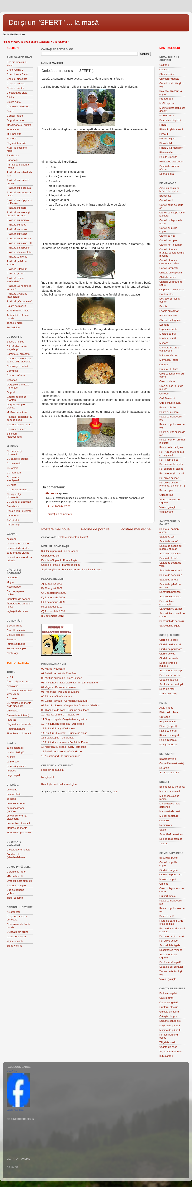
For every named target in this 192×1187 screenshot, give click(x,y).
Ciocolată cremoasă (18, 849)
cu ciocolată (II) (15, 752)
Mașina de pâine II (169, 1030)
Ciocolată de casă (17, 92)
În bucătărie (166, 1055)
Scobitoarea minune (170, 949)
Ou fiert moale (167, 896)
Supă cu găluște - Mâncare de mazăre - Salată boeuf (71, 569)
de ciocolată (14, 794)
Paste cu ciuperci (169, 412)
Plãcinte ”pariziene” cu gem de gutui (19, 418)
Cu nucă (11, 484)
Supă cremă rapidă (170, 962)
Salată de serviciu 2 (170, 575)
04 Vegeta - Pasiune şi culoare (58, 687)
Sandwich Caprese (170, 596)
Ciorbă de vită (167, 653)
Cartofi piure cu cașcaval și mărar (169, 262)
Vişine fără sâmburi (170, 1051)
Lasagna (164, 324)
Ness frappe (14, 586)
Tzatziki (163, 843)
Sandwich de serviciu (171, 621)
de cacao (12, 789)
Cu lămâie (12, 468)
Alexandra (51, 493)
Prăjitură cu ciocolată (19, 187)
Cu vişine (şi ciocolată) (14, 496)
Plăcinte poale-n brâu (19, 424)
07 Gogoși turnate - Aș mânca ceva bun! (64, 700)
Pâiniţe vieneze (168, 744)
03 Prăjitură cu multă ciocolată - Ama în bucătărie (69, 682)
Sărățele (164, 767)
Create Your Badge (16, 1110)
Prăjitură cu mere (16, 207)
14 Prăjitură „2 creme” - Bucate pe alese (64, 733)
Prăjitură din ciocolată (19, 252)
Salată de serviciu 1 (170, 570)
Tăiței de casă (167, 1042)
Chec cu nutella (16, 83)
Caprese (164, 69)
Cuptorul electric (168, 1007)
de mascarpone (16, 803)
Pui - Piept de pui (169, 459)
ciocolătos (12, 686)
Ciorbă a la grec (168, 639)
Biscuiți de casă (16, 630)
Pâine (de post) (168, 726)
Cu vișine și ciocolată (19, 501)
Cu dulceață (14, 463)
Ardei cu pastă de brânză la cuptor (169, 190)
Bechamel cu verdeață (172, 786)
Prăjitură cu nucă (16, 224)
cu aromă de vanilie (18, 552)
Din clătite (12, 710)
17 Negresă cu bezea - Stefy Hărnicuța (63, 746)
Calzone (164, 64)
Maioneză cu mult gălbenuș (169, 805)
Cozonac (12, 380)
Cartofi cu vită (167, 235)
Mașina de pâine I (169, 1025)
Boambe (11, 639)
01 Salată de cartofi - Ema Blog (59, 673)
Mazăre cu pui (167, 333)
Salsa (162, 829)
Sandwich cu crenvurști (166, 603)
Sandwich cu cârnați (171, 608)
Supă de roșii (167, 688)
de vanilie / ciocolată (18, 823)
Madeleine (13, 129)
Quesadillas (166, 494)
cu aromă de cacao (18, 543)
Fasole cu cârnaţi (169, 311)
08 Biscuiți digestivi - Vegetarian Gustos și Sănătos (70, 705)
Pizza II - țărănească (171, 129)
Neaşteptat (47, 777)
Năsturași (12, 653)
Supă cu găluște (168, 679)
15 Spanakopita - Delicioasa (57, 737)
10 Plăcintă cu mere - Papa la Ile (60, 714)
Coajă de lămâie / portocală (17, 918)
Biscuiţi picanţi (167, 758)
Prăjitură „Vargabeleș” (19, 301)
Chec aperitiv (167, 74)
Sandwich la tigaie (169, 625)
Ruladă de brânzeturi (171, 161)
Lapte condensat (16, 936)
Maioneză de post (169, 811)
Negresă (12, 138)
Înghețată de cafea (17, 611)
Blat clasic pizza (168, 712)
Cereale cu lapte (16, 871)
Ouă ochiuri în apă (169, 402)
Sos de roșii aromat (170, 838)
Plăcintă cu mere (16, 429)
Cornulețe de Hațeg (18, 106)
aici (115, 791)
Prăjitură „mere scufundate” (15, 280)
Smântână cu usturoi (171, 834)
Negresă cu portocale (19, 724)
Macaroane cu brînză (19, 124)
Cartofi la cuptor (168, 240)
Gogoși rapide (15, 115)
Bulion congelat (168, 993)
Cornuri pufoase (16, 375)
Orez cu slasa (167, 381)
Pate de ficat (166, 115)
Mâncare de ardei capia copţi (169, 349)
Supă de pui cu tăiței (171, 684)
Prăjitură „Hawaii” (17, 269)
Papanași (12, 160)
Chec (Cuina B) (15, 69)
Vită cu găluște (167, 507)
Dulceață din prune (17, 931)
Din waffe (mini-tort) (18, 715)
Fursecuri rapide (16, 643)
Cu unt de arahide (17, 489)
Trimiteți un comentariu (59, 514)
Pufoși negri (13, 524)
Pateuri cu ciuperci (170, 120)
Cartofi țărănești (168, 268)
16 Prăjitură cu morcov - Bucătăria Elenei (64, 742)
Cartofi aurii (166, 200)
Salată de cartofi (168, 541)
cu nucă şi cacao (16, 766)
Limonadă (12, 577)
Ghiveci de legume (170, 320)
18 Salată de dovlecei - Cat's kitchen (62, 751)
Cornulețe (12, 370)
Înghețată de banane (19, 599)
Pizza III (164, 134)
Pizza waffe (166, 152)
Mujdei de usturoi (169, 815)
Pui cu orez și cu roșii (171, 473)
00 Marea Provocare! (53, 668)
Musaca (163, 343)
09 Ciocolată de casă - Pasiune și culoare (65, 710)
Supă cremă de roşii (170, 670)
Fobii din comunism (52, 769)
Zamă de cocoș (168, 693)
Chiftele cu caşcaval (170, 272)
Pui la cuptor (166, 490)
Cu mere (12, 698)
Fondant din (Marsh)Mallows (16, 856)
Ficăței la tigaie (168, 315)
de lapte (11, 798)
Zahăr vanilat (14, 945)
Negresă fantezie (16, 143)
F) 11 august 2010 (51, 606)
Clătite (10, 97)
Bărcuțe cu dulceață (18, 353)
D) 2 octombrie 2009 (53, 597)
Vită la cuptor (167, 511)
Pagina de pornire (95, 529)
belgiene (12, 539)
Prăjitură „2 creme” (17, 256)
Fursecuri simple (16, 648)
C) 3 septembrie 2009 (53, 592)
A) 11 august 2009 (51, 583)
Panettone (13, 515)
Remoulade (166, 825)
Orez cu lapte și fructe (19, 880)
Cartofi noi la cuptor (170, 244)
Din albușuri (13, 506)
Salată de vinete (168, 579)
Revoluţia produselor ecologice (59, 784)
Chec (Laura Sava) (17, 74)
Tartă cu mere (15, 322)
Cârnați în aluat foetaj (171, 763)
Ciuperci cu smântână (172, 289)
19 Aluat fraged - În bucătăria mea (60, 756)
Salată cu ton (167, 536)
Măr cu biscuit (15, 876)
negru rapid (13, 775)
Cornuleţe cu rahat (17, 366)
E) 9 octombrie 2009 (53, 602)
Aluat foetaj (13, 911)
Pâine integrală (168, 739)
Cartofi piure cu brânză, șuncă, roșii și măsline (172, 252)
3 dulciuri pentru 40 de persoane (60, 551)
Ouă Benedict (167, 398)
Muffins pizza (167, 103)
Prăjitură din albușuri (18, 247)
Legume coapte (168, 329)
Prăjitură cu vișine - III (19, 243)
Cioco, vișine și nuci (18, 681)
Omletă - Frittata (168, 369)
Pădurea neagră (16, 728)
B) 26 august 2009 (51, 588)
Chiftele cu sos (167, 277)
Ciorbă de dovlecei (170, 644)
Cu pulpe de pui (50, 555)
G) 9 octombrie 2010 (53, 611)
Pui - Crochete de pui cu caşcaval (171, 453)
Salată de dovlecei (169, 553)
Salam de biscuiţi (16, 306)
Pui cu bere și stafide (171, 468)
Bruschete (165, 195)
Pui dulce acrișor (169, 478)
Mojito (10, 582)
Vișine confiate (15, 941)
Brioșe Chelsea (15, 341)
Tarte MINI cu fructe (18, 310)
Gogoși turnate (15, 120)
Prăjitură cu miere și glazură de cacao (18, 214)
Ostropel (164, 393)
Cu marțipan (14, 472)
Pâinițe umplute (168, 157)
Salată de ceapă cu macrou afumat (170, 547)
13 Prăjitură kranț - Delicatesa (58, 728)
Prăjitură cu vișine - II (19, 238)
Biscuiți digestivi (16, 634)
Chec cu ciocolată (17, 78)
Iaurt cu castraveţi (169, 791)
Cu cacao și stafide (18, 458)
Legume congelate (170, 1020)
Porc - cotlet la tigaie (171, 447)
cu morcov (13, 761)
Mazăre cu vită (167, 338)
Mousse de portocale (19, 832)
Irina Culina (12, 1071)
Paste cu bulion (168, 407)
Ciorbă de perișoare (170, 649)
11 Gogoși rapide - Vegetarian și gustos (64, 719)
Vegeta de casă (168, 1046)
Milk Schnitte (14, 134)
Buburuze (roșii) (168, 857)
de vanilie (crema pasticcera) (16, 817)
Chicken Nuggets (169, 78)
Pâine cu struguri (169, 735)
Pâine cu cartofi (168, 730)
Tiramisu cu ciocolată (19, 733)
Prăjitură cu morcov (18, 220)
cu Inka (11, 757)
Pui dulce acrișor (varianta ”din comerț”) (172, 484)
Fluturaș (11, 719)
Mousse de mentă (17, 827)
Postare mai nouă (55, 529)
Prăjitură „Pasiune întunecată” (17, 295)
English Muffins (168, 721)
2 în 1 (10, 676)
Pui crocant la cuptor (171, 464)
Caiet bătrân (166, 997)
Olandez (164, 820)
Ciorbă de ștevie (168, 658)
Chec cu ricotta (15, 88)
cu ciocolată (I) (15, 747)
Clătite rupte (14, 101)
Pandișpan (13, 155)
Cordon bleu (166, 294)
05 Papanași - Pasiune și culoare (60, 691)
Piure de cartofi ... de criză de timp (171, 922)
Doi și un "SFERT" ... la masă (54, 22)
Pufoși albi (13, 520)
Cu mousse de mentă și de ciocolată (19, 704)
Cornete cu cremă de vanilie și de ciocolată (19, 360)
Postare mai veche (136, 529)
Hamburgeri (166, 98)
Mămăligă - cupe (169, 359)
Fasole (163, 306)
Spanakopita (166, 173)
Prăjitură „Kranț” (16, 273)
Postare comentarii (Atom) (73, 537)
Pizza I (163, 124)
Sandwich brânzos (169, 591)
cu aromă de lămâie (18, 548)
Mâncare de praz (169, 355)
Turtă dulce (13, 327)
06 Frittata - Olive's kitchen (56, 696)
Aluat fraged (166, 707)
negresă (11, 770)
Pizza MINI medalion (171, 147)
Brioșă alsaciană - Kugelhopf (17, 348)
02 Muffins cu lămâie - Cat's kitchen (61, 678)
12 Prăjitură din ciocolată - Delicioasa (62, 723)
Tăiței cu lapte (15, 897)
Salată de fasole (168, 558)
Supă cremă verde (169, 675)
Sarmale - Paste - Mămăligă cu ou (60, 564)
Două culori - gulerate (19, 511)
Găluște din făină (169, 1011)
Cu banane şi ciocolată (14, 453)
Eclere (10, 111)
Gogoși (11, 392)
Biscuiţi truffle (14, 625)
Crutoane (164, 716)
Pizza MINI (165, 143)
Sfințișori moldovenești (14, 435)
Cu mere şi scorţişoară (13, 479)
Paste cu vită (166, 916)
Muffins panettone (17, 412)
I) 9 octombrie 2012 (52, 615)
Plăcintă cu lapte (16, 885)
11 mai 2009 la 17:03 (58, 506)
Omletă (163, 364)
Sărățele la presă (169, 772)
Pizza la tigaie (167, 138)
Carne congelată (168, 1002)
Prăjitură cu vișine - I (18, 233)
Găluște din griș (168, 1016)
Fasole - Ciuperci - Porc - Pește (59, 560)
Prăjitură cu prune (17, 229)
